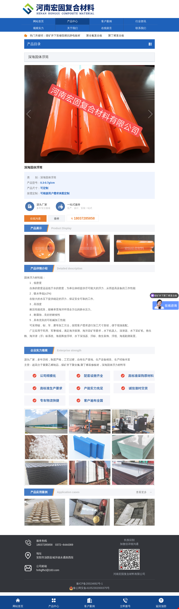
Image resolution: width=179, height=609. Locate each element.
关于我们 (72, 28)
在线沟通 (35, 218)
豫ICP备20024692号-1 (89, 583)
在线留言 (106, 28)
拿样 (56, 218)
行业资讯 (140, 21)
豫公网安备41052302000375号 (89, 587)
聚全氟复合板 (94, 35)
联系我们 (140, 28)
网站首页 (38, 21)
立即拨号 (125, 602)
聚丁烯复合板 (116, 35)
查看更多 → (144, 492)
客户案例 (106, 21)
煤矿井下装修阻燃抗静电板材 (63, 35)
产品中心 (72, 21)
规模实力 (38, 28)
